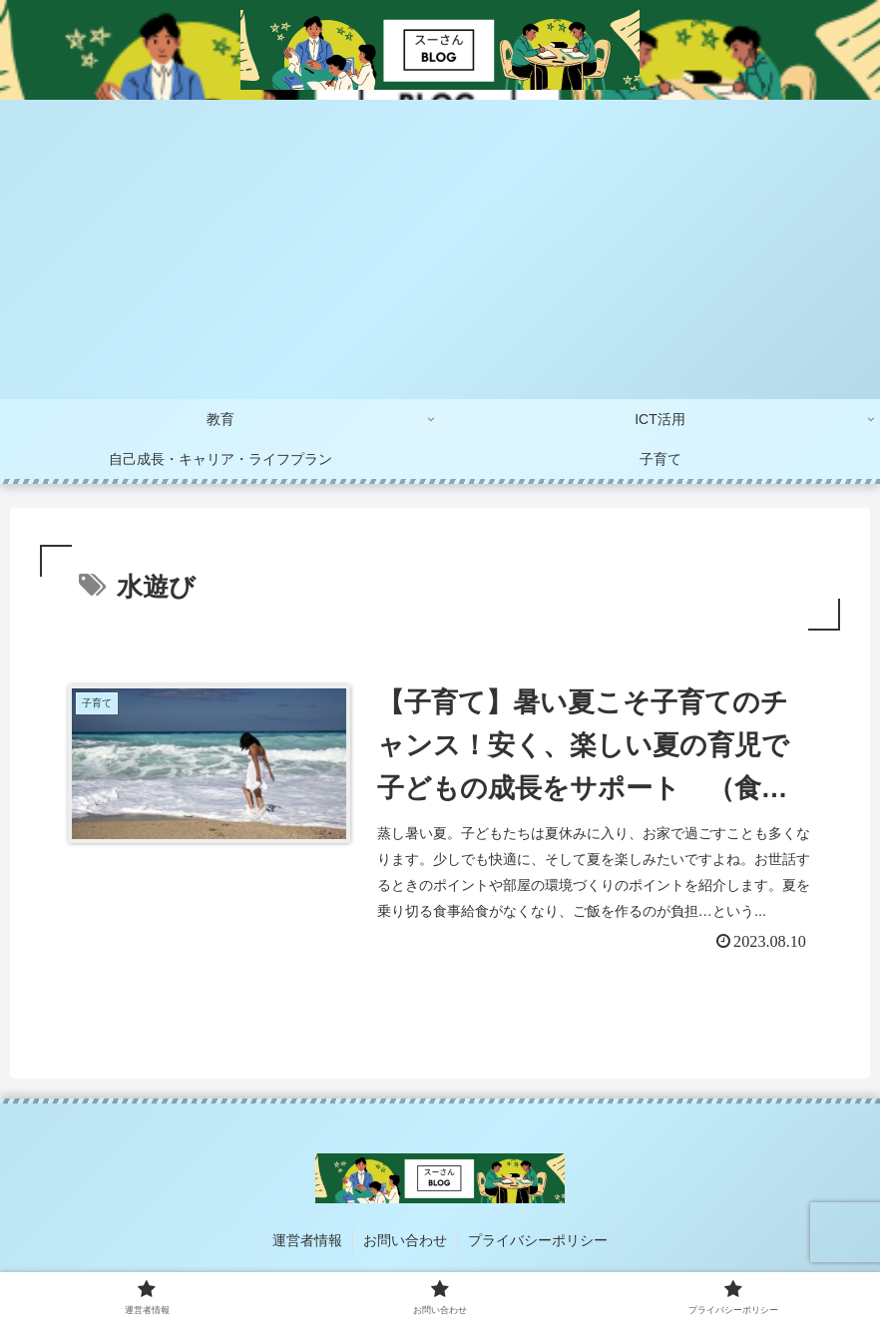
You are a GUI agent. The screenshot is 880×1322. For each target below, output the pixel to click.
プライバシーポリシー (538, 1240)
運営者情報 (307, 1240)
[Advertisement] (440, 249)
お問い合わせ (405, 1240)
